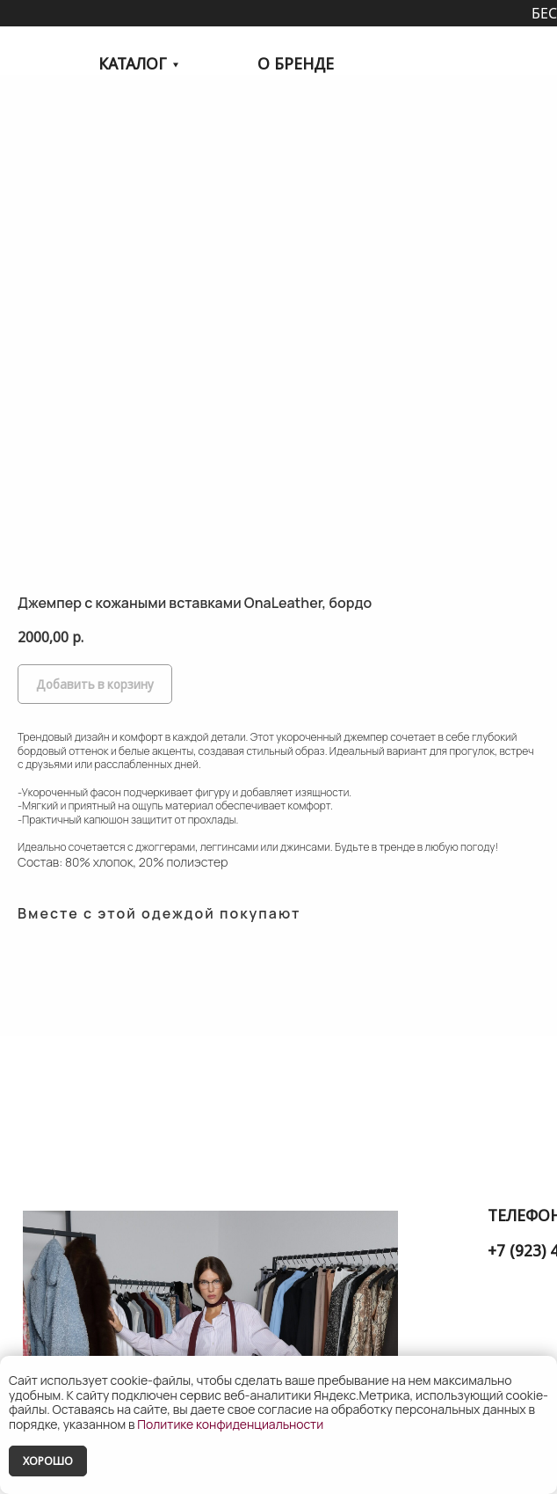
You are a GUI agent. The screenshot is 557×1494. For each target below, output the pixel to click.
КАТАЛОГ (132, 63)
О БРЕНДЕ (295, 63)
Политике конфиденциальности (230, 1424)
